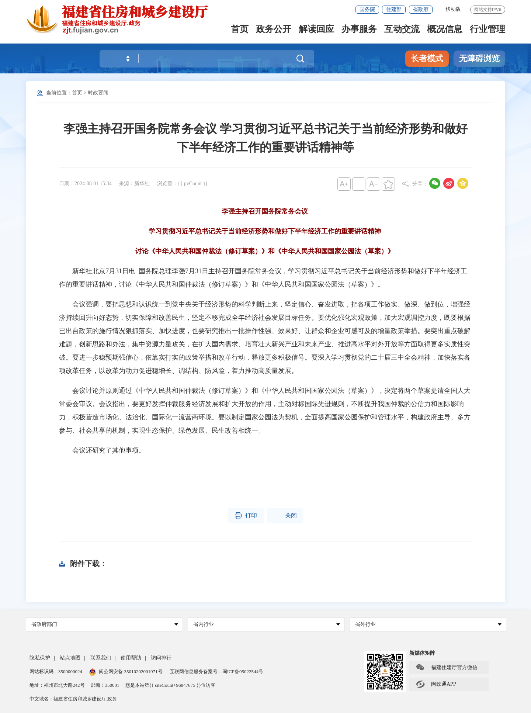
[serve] (121, 19)
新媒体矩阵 (422, 653)
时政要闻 (98, 93)
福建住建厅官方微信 (447, 667)
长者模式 (427, 58)
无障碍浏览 (479, 58)
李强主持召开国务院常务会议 (265, 211)
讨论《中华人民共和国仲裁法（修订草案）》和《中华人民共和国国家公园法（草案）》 (264, 251)
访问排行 (161, 658)
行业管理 (487, 30)
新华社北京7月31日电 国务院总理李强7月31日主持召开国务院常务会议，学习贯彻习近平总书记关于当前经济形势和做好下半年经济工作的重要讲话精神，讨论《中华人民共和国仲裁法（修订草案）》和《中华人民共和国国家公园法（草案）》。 (263, 277)
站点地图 (70, 658)
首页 (240, 30)
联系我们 (100, 658)
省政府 (420, 9)
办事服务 (359, 30)
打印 (245, 516)
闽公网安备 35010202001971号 (125, 671)
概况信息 (444, 30)
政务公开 (273, 30)
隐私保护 (40, 658)
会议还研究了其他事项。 (102, 450)
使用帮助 (131, 658)
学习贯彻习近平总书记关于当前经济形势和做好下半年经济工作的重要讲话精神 (265, 231)
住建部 (394, 9)
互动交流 (402, 30)
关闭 (285, 516)
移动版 (453, 9)
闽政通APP (436, 684)
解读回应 (316, 30)
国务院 (367, 9)
